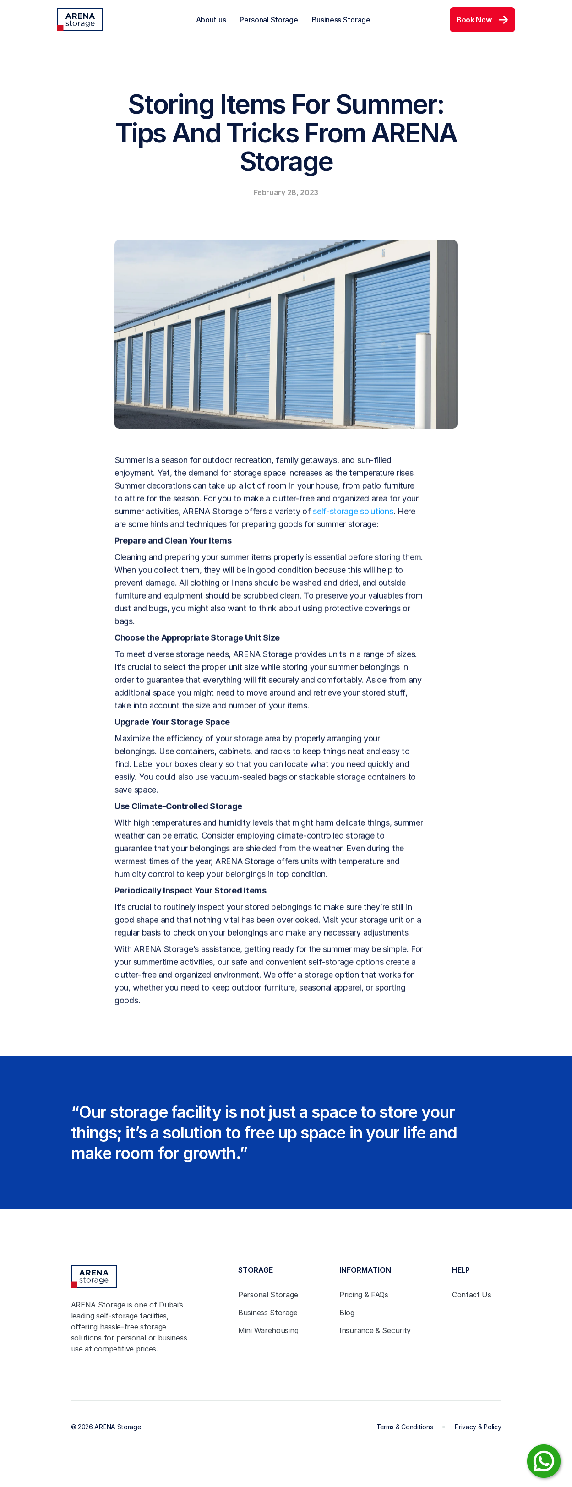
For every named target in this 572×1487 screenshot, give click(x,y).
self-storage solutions (353, 517)
